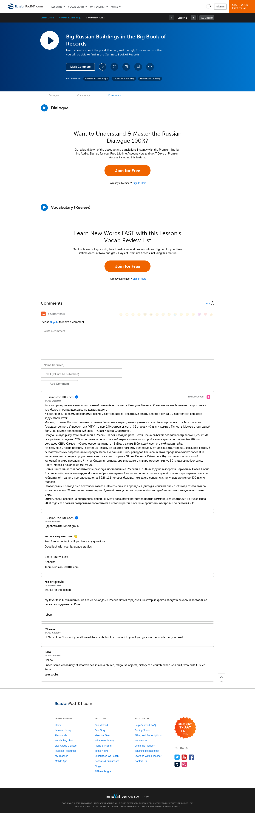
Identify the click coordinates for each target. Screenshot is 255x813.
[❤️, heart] (205, 314)
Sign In (220, 6)
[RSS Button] (43, 313)
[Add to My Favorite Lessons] (114, 67)
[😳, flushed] (127, 314)
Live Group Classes (65, 745)
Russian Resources (65, 750)
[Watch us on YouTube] (184, 757)
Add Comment (59, 383)
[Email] (81, 374)
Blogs (98, 766)
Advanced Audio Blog (123, 78)
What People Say (104, 740)
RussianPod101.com (149, 803)
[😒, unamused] (139, 314)
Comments (114, 95)
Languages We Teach (107, 756)
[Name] (81, 365)
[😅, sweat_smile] (163, 314)
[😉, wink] (169, 314)
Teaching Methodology (147, 750)
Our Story (100, 730)
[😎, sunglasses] (145, 314)
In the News (101, 750)
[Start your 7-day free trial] (185, 728)
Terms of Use (185, 803)
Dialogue (54, 95)
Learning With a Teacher (148, 756)
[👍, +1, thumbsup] (211, 314)
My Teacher (97, 6)
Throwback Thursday (150, 78)
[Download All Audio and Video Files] (150, 67)
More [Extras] (114, 6)
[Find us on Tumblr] (177, 764)
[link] (193, 17)
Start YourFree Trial (242, 6)
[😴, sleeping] (187, 314)
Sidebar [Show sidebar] (209, 17)
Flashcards (61, 735)
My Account (141, 740)
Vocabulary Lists (64, 740)
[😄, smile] (121, 314)
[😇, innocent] (181, 314)
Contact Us (141, 761)
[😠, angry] (151, 314)
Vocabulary (76, 6)
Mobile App (61, 761)
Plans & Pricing (103, 745)
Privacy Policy (168, 803)
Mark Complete (80, 66)
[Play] (44, 207)
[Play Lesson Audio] (49, 40)
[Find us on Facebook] (191, 757)
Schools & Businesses (107, 761)
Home (58, 725)
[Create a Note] (126, 67)
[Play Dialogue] (44, 107)
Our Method (101, 725)
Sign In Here (139, 183)
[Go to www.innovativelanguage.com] (127, 795)
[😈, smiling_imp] (199, 314)
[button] (208, 6)
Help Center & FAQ (145, 725)
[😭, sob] (175, 314)
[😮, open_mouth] (193, 314)
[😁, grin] (133, 314)
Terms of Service (163, 806)
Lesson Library (47, 17)
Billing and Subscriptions (148, 735)
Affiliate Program (104, 771)
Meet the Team (103, 735)
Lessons (56, 6)
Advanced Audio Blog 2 (70, 17)
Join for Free (127, 170)
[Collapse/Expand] (127, 303)
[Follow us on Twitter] (177, 757)
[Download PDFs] (138, 67)
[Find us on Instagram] (184, 764)
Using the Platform (145, 745)
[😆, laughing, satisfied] (157, 314)
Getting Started (143, 730)
